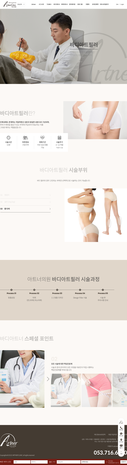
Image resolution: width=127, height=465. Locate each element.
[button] (48, 379)
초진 (50, 462)
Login (122, 4)
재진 (54, 462)
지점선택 (19, 4)
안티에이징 (72, 4)
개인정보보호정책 (99, 435)
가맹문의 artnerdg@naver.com (117, 446)
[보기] (117, 463)
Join (117, 4)
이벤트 (88, 4)
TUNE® (49, 4)
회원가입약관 (112, 435)
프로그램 (79, 4)
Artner (34, 4)
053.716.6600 (110, 453)
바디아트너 (57, 4)
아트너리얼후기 (104, 4)
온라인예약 (95, 4)
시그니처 (41, 4)
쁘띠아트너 (64, 4)
